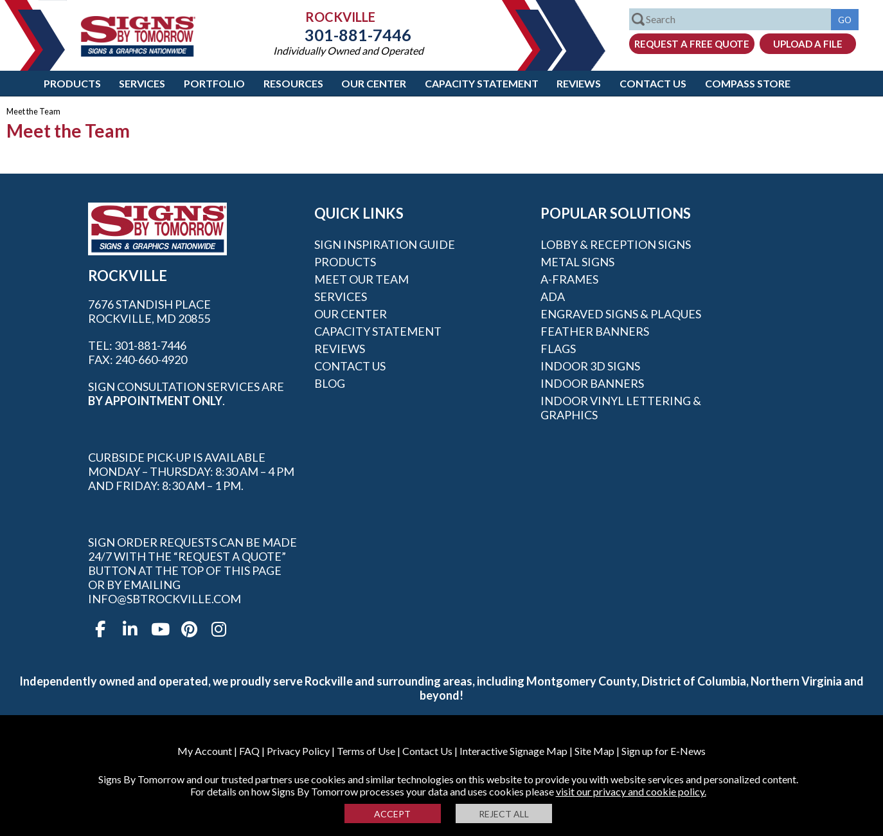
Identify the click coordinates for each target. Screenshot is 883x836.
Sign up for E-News (663, 751)
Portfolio (214, 83)
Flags (558, 348)
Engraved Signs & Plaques (620, 314)
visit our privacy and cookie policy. (631, 791)
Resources (293, 83)
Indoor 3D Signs (590, 366)
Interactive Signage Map (513, 751)
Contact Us (653, 83)
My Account (204, 751)
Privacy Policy (298, 751)
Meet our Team (361, 279)
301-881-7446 (348, 34)
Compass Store (747, 83)
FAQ (249, 751)
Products (72, 83)
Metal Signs (577, 262)
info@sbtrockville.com (164, 599)
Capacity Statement (482, 83)
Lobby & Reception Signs (615, 244)
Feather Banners (594, 331)
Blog (329, 383)
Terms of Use (366, 751)
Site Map (594, 751)
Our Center (373, 83)
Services (142, 83)
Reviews (579, 83)
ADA (552, 296)
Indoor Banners (592, 383)
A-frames (569, 279)
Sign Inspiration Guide (384, 244)
